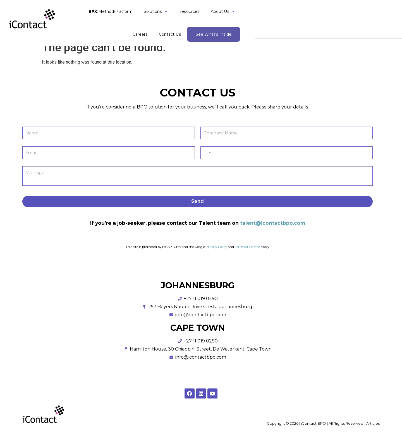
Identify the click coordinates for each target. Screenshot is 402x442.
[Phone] (286, 152)
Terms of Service (247, 247)
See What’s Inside (356, 19)
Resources (217, 19)
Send (197, 201)
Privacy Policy (216, 247)
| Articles (372, 423)
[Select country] (206, 152)
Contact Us (312, 19)
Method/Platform (139, 19)
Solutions (184, 19)
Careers (282, 19)
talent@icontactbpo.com (272, 223)
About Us (252, 19)
